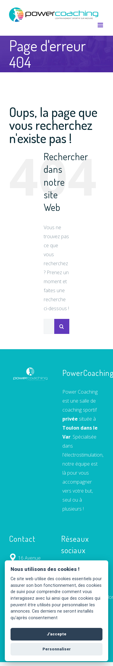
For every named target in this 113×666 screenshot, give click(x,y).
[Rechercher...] (49, 326)
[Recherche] (61, 326)
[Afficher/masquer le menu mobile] (101, 25)
